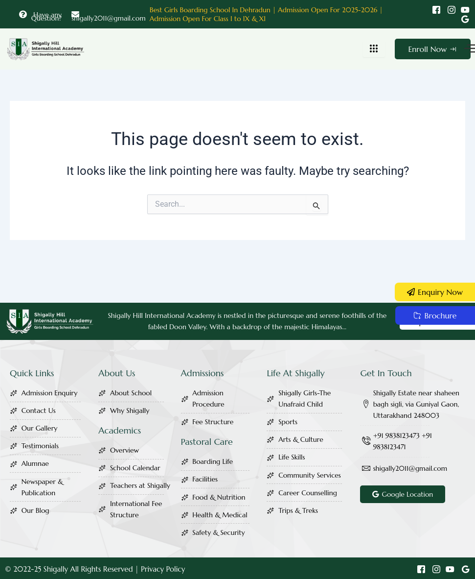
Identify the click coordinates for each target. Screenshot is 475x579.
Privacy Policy (163, 569)
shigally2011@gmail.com (108, 16)
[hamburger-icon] (374, 49)
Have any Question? (40, 16)
